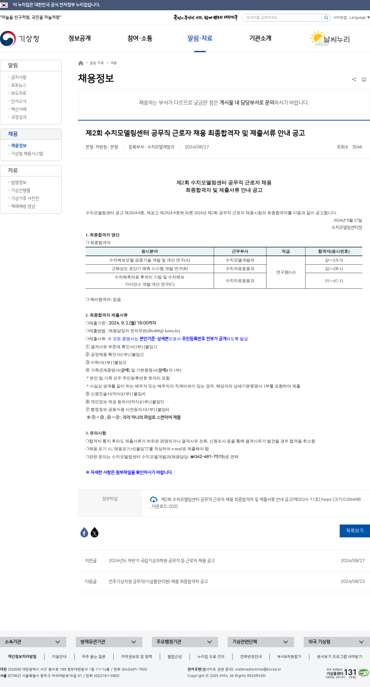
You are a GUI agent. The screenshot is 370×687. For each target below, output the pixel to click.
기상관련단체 (244, 642)
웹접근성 (175, 657)
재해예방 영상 (23, 206)
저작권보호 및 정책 (136, 657)
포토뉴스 (18, 85)
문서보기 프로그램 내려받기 (339, 657)
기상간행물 (20, 190)
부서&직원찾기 (289, 657)
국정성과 (18, 117)
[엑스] (94, 532)
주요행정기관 (168, 642)
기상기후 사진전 (25, 198)
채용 (114, 63)
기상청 (19, 38)
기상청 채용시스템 (27, 153)
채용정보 (18, 145)
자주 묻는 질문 (94, 657)
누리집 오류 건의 (211, 657)
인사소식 (18, 101)
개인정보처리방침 (22, 657)
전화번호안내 (251, 657)
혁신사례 (18, 109)
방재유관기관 (92, 642)
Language (357, 18)
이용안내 (59, 657)
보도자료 (18, 93)
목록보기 (355, 531)
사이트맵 (340, 18)
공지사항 (18, 77)
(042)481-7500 (134, 669)
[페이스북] (84, 532)
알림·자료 (97, 63)
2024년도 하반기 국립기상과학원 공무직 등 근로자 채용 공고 (237, 560)
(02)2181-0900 (106, 676)
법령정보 (18, 182)
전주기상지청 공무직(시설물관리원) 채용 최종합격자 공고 (237, 581)
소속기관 (13, 642)
